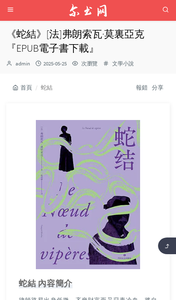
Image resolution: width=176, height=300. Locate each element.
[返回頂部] (167, 246)
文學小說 (123, 63)
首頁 (22, 87)
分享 (157, 87)
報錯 (142, 87)
